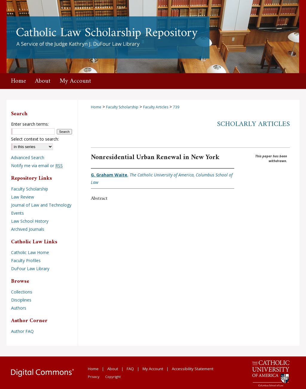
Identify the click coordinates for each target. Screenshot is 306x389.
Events (17, 213)
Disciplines (21, 300)
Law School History (29, 221)
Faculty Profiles (26, 260)
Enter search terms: (30, 124)
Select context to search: (35, 139)
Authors (18, 308)
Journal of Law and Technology (41, 205)
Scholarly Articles (253, 124)
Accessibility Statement (192, 368)
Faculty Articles (155, 107)
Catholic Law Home (30, 252)
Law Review (22, 197)
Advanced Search (27, 157)
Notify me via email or (37, 165)
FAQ (130, 368)
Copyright (113, 376)
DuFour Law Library (30, 268)
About (112, 368)
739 (176, 107)
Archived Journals (27, 229)
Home (96, 107)
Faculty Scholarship (122, 107)
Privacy (94, 376)
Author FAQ (22, 331)
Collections (21, 292)
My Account (153, 368)
